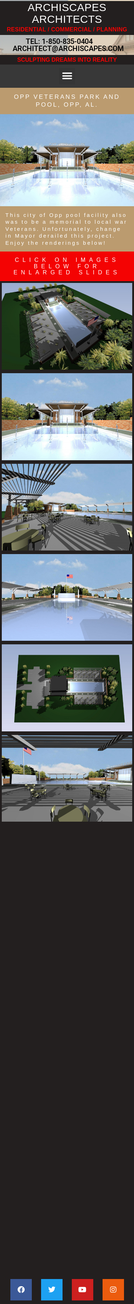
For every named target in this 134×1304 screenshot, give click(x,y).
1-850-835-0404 (67, 41)
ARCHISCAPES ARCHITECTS (67, 13)
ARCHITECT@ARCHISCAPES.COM (67, 48)
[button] (67, 76)
